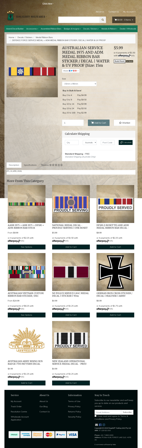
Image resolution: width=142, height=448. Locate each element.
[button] (124, 123)
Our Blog (44, 406)
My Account (16, 401)
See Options (26, 247)
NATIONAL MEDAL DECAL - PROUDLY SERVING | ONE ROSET (70, 226)
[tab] (14, 165)
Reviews (52, 165)
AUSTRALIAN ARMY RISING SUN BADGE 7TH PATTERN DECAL (25, 362)
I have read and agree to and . (111, 417)
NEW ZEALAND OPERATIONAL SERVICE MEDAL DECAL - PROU (69, 362)
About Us (100, 11)
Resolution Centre (19, 411)
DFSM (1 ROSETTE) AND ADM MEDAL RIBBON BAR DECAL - (113, 226)
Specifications (30, 165)
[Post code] (108, 142)
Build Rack (119, 61)
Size (64, 78)
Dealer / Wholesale (128, 29)
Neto (114, 444)
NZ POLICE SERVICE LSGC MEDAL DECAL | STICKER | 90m (70, 294)
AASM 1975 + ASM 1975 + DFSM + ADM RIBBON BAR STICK (26, 226)
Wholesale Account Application (20, 418)
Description (14, 165)
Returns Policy (74, 411)
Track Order (16, 406)
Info (133, 55)
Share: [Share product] (70, 71)
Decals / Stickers (90, 29)
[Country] (90, 142)
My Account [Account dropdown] (128, 11)
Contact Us (114, 11)
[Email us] (96, 425)
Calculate (126, 142)
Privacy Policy (74, 406)
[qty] (72, 142)
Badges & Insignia (71, 29)
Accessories (31, 29)
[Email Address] (108, 412)
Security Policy (74, 417)
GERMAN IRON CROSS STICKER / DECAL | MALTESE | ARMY (114, 294)
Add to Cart (98, 122)
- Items (123, 19)
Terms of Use (74, 401)
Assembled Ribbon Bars (51, 29)
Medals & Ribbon (109, 29)
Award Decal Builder (15, 29)
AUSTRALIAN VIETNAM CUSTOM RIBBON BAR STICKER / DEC (26, 294)
